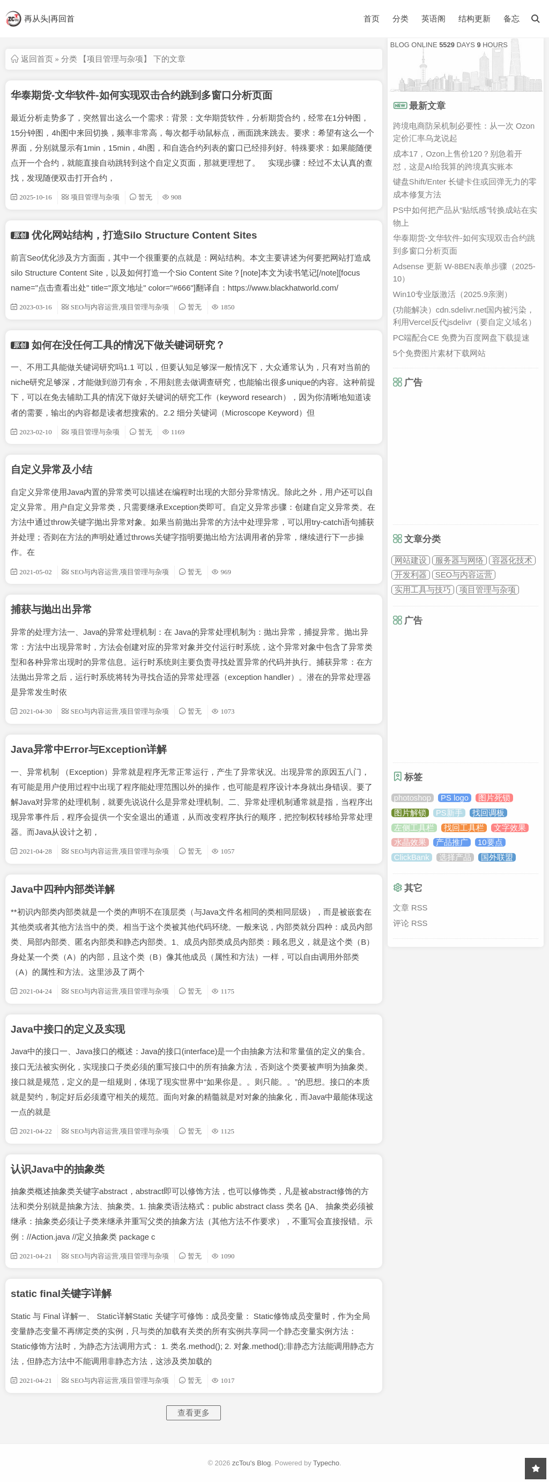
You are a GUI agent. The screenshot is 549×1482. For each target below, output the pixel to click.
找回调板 (488, 813)
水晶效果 (410, 842)
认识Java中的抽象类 (58, 1169)
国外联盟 (497, 857)
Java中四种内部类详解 (63, 889)
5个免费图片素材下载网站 (439, 353)
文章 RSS (410, 907)
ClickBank (411, 857)
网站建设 (411, 560)
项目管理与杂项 (487, 590)
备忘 (511, 18)
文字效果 (510, 828)
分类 (400, 18)
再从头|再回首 (40, 19)
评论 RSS (410, 923)
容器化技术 (512, 560)
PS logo (455, 798)
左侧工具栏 (414, 828)
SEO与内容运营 (463, 574)
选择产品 (455, 857)
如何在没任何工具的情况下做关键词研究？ (128, 345)
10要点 (490, 842)
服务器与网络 (459, 560)
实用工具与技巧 (423, 590)
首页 (371, 18)
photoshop (412, 798)
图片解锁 (410, 813)
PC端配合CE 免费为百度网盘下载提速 (461, 338)
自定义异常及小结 (51, 469)
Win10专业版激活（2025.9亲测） (452, 294)
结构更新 (474, 18)
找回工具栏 (464, 828)
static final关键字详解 (61, 1293)
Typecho (326, 1463)
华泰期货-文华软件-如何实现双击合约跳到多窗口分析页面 (141, 95)
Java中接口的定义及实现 (68, 1029)
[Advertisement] (471, 456)
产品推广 (452, 842)
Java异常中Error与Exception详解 (89, 749)
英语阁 (433, 18)
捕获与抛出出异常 (51, 609)
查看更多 (193, 1413)
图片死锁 (494, 798)
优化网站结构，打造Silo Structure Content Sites (144, 235)
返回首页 (37, 59)
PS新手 (449, 813)
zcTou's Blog (251, 1463)
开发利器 (411, 574)
